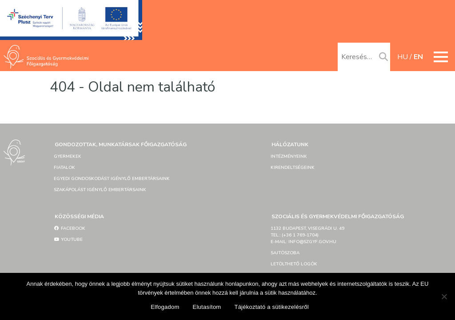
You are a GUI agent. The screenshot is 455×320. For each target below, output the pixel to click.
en (418, 57)
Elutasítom (207, 307)
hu (402, 57)
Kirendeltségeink (293, 167)
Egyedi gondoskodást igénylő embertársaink (112, 179)
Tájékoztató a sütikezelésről (271, 307)
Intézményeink (289, 156)
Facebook (69, 228)
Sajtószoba (285, 253)
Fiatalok (64, 167)
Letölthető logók (294, 264)
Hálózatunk (289, 144)
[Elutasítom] (443, 296)
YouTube (68, 239)
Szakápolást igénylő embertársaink (100, 190)
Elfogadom (165, 307)
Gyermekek (67, 156)
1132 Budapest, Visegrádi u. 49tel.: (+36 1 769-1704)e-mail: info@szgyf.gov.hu (307, 235)
